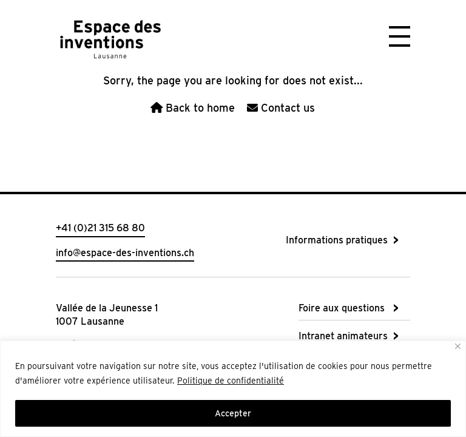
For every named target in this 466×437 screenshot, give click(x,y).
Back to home (192, 107)
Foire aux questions (342, 308)
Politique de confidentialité (230, 380)
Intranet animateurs (343, 336)
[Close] (458, 346)
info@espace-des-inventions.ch (125, 253)
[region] (233, 388)
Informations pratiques (337, 240)
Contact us (281, 107)
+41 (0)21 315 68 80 (100, 228)
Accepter (233, 413)
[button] (399, 35)
